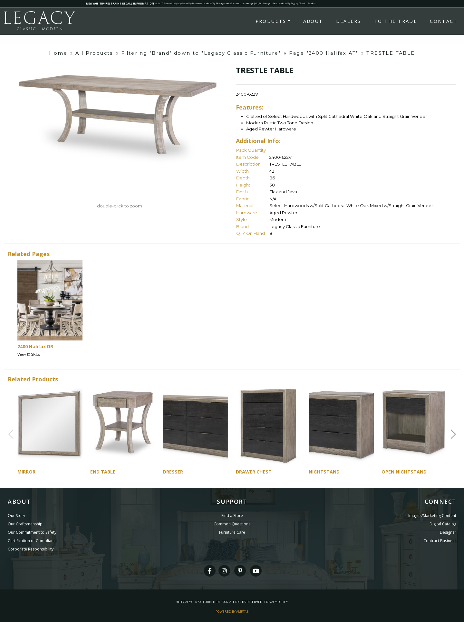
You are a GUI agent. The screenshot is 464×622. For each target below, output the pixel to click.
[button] (453, 434)
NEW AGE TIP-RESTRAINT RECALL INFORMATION (120, 3)
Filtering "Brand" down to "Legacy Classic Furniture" (201, 53)
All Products (94, 53)
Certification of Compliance (33, 540)
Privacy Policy (276, 602)
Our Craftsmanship (25, 524)
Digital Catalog (443, 524)
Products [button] (271, 21)
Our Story (16, 515)
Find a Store (232, 515)
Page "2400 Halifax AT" (324, 53)
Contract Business (439, 540)
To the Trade (395, 21)
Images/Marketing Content (432, 515)
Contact (444, 21)
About (313, 21)
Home (58, 53)
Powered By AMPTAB (232, 611)
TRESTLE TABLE (390, 53)
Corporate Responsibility (30, 549)
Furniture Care (232, 532)
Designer (448, 532)
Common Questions (232, 524)
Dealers (348, 21)
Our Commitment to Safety (32, 532)
